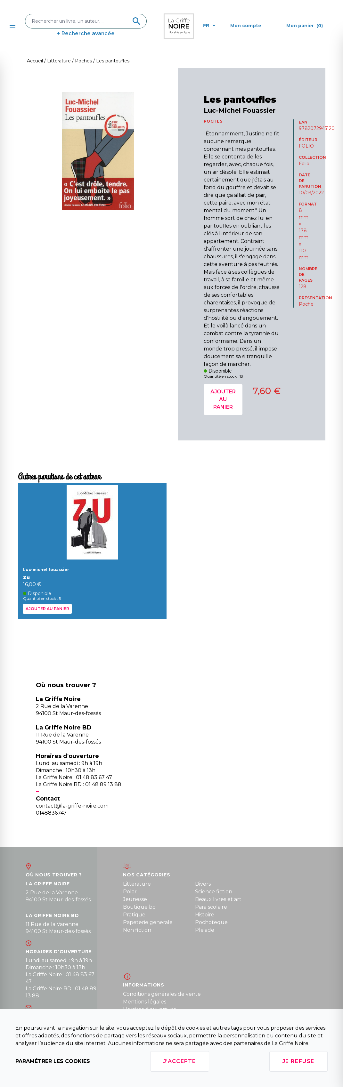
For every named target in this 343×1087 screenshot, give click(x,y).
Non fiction (137, 930)
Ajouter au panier (223, 399)
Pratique (134, 915)
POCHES (213, 121)
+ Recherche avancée (86, 33)
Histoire (204, 915)
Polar (130, 892)
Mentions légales (144, 1002)
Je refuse (298, 1061)
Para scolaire (211, 907)
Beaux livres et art (218, 899)
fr (209, 25)
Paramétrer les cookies (52, 1061)
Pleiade (204, 930)
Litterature (137, 884)
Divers (203, 884)
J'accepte (179, 1061)
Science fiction (213, 892)
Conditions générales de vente (162, 994)
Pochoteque (211, 922)
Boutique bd (139, 907)
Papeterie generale (148, 922)
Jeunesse (135, 899)
